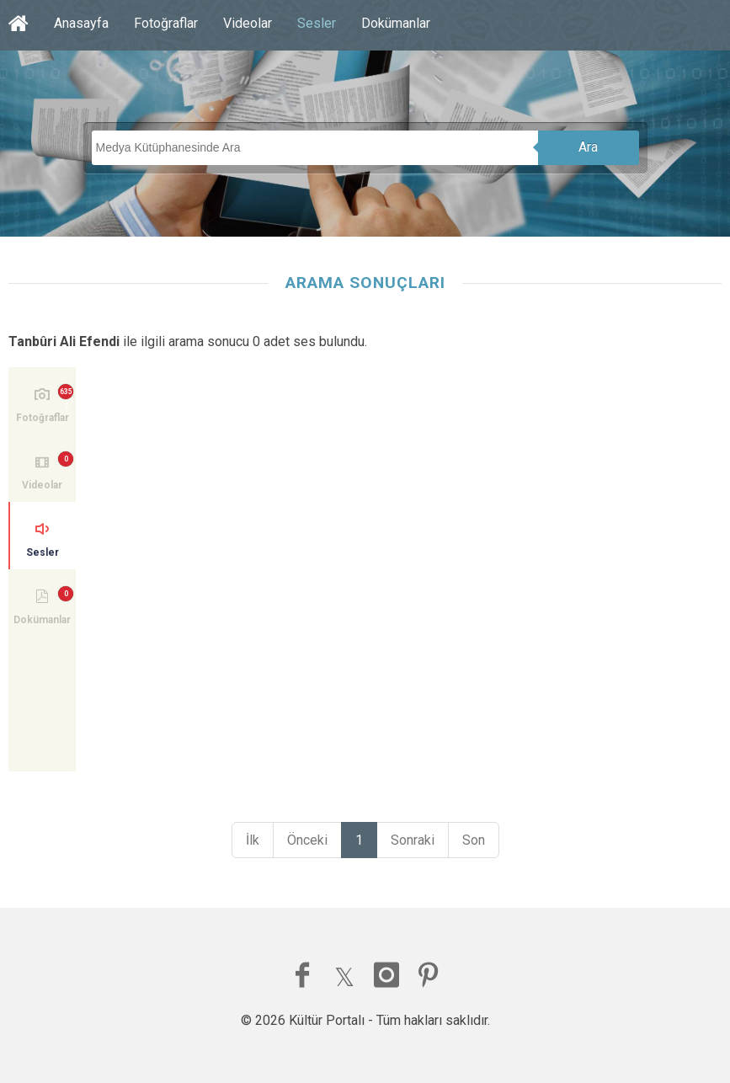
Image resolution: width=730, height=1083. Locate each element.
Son (473, 840)
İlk (252, 840)
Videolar (247, 23)
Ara (588, 147)
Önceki (307, 840)
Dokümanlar (395, 23)
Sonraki (412, 840)
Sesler (316, 23)
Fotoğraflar (166, 23)
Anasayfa (81, 23)
